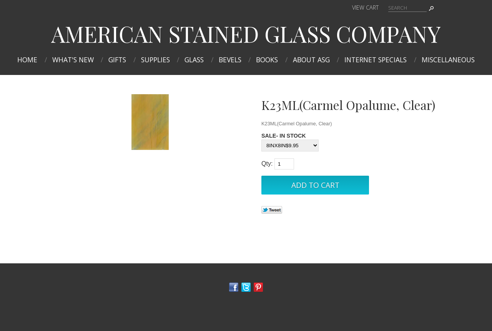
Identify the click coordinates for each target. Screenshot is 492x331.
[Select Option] (290, 145)
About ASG (311, 59)
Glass (194, 59)
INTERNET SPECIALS (375, 59)
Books (267, 59)
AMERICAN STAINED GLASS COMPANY (246, 33)
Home (27, 59)
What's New (73, 59)
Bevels (230, 59)
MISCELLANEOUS (448, 59)
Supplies (155, 59)
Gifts (117, 59)
